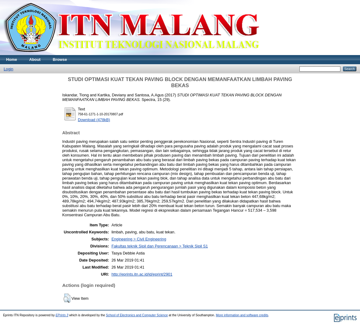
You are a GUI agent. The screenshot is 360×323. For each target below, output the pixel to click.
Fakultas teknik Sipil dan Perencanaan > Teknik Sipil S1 (159, 246)
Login (8, 69)
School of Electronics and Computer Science (137, 315)
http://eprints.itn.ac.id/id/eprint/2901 (141, 274)
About (35, 59)
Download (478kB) (94, 119)
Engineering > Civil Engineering (138, 239)
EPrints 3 (62, 315)
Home (11, 59)
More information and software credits (242, 315)
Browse (60, 59)
